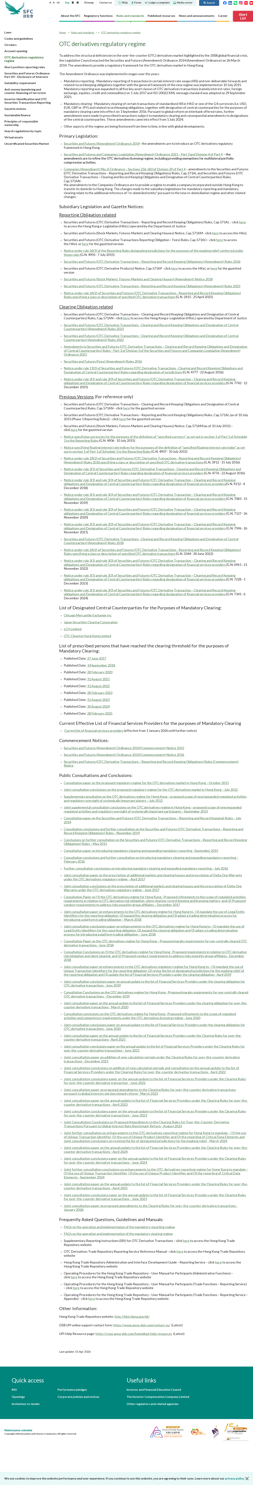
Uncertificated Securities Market (26, 143)
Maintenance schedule (18, 1430)
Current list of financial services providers (93, 731)
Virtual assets (13, 137)
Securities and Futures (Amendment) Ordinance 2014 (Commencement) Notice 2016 (124, 755)
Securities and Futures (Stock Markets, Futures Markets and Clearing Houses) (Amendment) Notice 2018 (138, 279)
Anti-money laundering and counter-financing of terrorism (25, 91)
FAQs (123, 2)
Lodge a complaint (157, 2)
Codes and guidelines (18, 38)
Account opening (15, 51)
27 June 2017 (96, 658)
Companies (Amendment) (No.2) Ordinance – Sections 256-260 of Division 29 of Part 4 (124, 169)
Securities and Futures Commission (28, 9)
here (242, 222)
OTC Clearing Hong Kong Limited (87, 636)
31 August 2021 (98, 679)
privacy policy (234, 1478)
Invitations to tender (26, 1403)
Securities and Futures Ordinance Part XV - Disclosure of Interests (27, 74)
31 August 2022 (98, 686)
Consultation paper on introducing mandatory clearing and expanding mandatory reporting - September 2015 (141, 851)
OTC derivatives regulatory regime (120, 32)
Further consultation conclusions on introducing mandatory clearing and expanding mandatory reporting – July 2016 (146, 868)
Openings (18, 1396)
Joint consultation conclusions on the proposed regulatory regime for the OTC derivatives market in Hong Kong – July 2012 (151, 790)
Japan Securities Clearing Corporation (91, 622)
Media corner (183, 2)
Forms (136, 2)
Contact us (105, 2)
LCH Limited (72, 629)
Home (62, 32)
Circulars (10, 44)
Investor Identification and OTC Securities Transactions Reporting (27, 100)
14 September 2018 (101, 665)
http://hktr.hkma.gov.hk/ (132, 1316)
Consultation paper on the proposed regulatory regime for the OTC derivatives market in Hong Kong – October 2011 (146, 783)
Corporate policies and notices (78, 1396)
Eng (67, 2)
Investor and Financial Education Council (154, 1389)
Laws (8, 32)
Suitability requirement (20, 83)
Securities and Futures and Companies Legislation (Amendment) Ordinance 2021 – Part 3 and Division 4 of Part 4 (143, 154)
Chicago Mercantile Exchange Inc (88, 615)
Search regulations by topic (22, 131)
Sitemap (89, 2)
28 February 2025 (99, 713)
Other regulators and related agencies (153, 1403)
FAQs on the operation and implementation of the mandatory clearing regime (118, 1234)
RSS (14, 1389)
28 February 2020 (99, 672)
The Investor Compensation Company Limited (158, 1396)
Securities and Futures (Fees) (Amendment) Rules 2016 (103, 361)
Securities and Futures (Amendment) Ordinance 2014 (102, 143)
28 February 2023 (99, 693)
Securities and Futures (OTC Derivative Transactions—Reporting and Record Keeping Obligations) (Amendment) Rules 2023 (152, 286)
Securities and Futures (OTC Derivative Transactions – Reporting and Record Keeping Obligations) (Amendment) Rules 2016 (152, 262)
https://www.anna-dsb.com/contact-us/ (141, 1325)
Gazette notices (15, 108)
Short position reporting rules (24, 67)
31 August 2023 (98, 700)
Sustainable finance (17, 115)
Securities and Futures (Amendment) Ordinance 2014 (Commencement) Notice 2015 (124, 748)
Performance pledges (72, 1389)
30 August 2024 (98, 706)
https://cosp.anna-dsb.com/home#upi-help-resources (134, 1334)
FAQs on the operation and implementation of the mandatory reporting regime (119, 1227)
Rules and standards (82, 32)
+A (58, 2)
